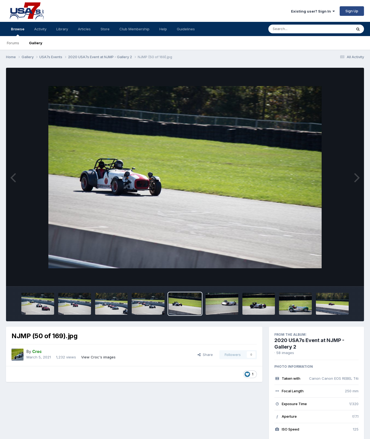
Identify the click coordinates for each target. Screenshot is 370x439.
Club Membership (134, 29)
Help (163, 29)
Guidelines (186, 29)
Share (205, 354)
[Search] (295, 29)
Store (105, 29)
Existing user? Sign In (313, 11)
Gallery (35, 43)
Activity (40, 29)
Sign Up (351, 11)
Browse (17, 31)
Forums (13, 43)
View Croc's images (98, 357)
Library (62, 29)
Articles (84, 29)
